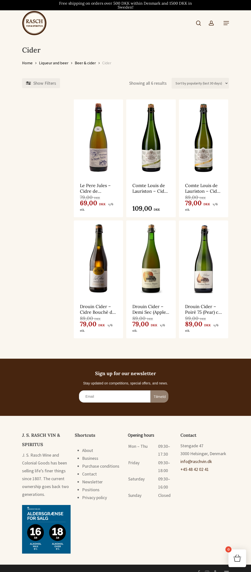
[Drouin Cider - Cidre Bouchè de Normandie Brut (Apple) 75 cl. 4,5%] (55, 254)
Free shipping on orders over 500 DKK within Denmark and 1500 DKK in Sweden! (125, 5)
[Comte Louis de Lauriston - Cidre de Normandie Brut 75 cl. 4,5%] (195, 137)
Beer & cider (85, 63)
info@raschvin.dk (196, 453)
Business (90, 449)
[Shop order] (200, 83)
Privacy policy (94, 489)
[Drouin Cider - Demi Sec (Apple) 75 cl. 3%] (125, 254)
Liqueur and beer (53, 63)
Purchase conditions (100, 457)
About (87, 442)
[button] (226, 23)
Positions (91, 481)
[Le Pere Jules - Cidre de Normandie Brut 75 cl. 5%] (55, 137)
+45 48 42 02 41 (194, 460)
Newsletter (92, 473)
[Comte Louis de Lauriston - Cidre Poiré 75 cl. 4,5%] (125, 137)
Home (27, 63)
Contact (89, 465)
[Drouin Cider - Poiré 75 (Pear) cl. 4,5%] (195, 254)
